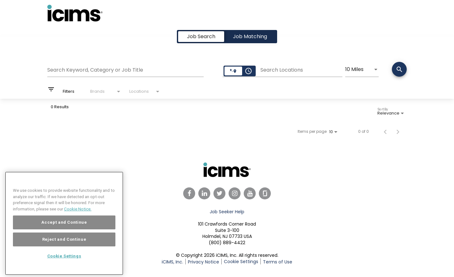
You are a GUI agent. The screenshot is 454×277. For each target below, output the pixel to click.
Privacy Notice (203, 262)
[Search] (399, 70)
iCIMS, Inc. (172, 262)
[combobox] (125, 69)
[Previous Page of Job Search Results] (385, 131)
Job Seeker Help (227, 212)
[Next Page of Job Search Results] (398, 131)
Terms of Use (277, 262)
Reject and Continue (64, 248)
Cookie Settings (241, 261)
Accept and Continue (64, 231)
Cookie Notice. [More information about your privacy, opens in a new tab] (77, 218)
